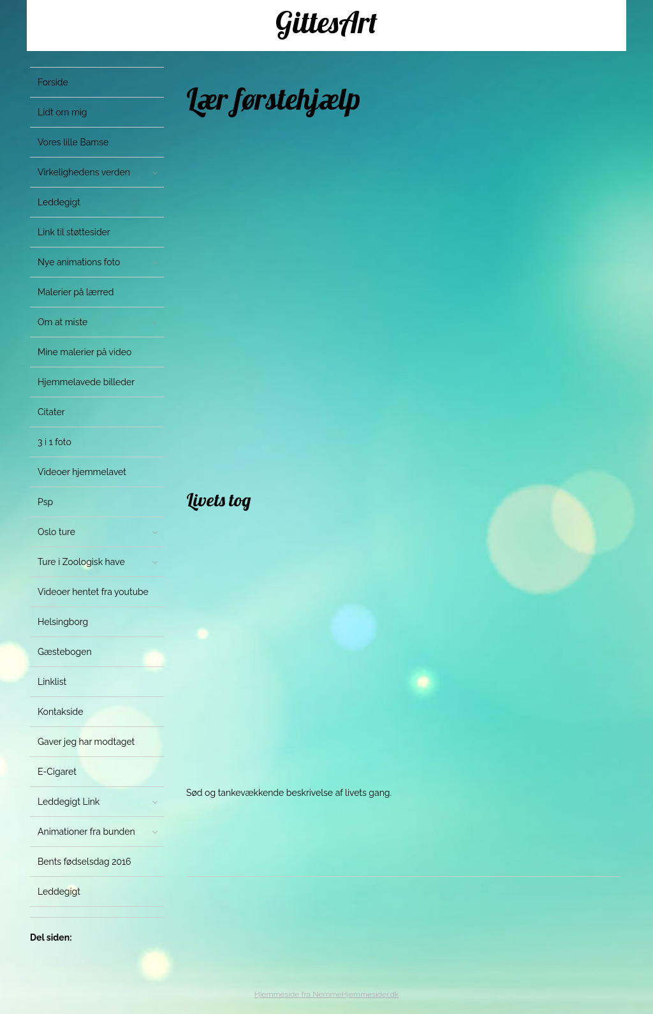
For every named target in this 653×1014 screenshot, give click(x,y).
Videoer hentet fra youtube (93, 592)
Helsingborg (63, 622)
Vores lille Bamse (73, 142)
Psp (45, 502)
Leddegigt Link (68, 802)
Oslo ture (56, 532)
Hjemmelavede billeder (86, 382)
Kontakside (60, 712)
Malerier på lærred (76, 292)
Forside (53, 82)
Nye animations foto (79, 262)
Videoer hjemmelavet (82, 472)
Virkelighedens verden (84, 172)
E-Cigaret (57, 772)
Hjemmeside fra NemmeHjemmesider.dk (326, 994)
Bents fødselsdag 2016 (84, 861)
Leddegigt (59, 202)
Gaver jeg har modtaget (86, 742)
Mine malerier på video (84, 352)
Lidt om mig (62, 112)
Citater (51, 412)
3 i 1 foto (54, 442)
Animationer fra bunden (86, 832)
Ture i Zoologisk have (81, 562)
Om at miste (62, 322)
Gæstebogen (65, 652)
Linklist (52, 682)
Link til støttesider (74, 232)
